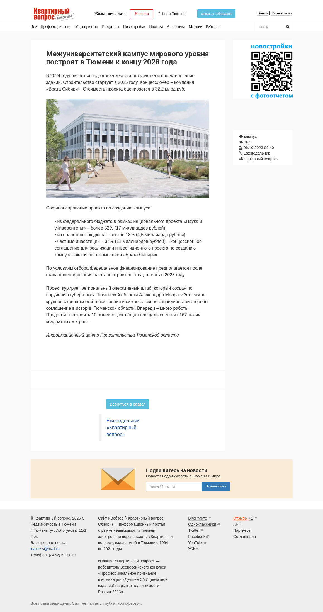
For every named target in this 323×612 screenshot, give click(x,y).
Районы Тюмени (171, 14)
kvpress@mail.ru (45, 549)
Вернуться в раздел (127, 404)
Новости (142, 14)
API (236, 524)
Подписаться (216, 486)
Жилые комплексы (109, 14)
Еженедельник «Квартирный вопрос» (122, 427)
